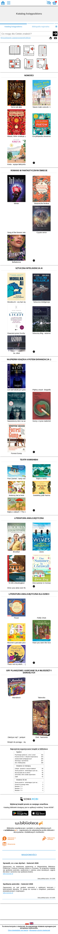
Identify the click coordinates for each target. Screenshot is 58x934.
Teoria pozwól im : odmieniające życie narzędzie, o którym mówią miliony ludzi (36, 770)
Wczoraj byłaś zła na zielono (22, 772)
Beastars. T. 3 (18, 786)
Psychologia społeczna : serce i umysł (25, 754)
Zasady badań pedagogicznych (23, 758)
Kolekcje (27, 38)
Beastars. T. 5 (18, 790)
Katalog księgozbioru (13, 27)
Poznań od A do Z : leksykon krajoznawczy (26, 756)
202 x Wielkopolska (20, 762)
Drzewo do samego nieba (22, 784)
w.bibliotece (11, 830)
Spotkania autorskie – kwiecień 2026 (18, 884)
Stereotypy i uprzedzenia (21, 760)
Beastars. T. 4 (18, 788)
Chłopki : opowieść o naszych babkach (25, 768)
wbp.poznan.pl (8, 874)
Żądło (16, 776)
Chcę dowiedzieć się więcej (18, 930)
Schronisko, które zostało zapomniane (25, 774)
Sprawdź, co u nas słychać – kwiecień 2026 (20, 863)
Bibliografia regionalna (40, 27)
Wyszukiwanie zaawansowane (12, 38)
